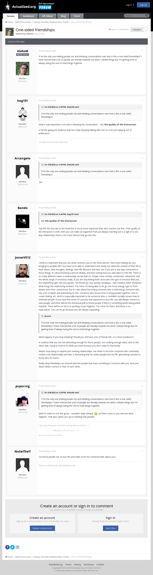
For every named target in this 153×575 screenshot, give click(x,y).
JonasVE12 (22, 257)
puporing (22, 386)
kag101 (22, 101)
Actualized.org (55, 564)
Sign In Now (110, 528)
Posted (48, 50)
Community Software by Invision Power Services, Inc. (76, 570)
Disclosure (89, 564)
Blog (63, 16)
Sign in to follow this (120, 29)
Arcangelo (22, 158)
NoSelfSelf (22, 451)
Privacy (77, 564)
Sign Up (143, 4)
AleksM (29, 33)
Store (77, 16)
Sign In (130, 5)
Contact (100, 564)
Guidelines (28, 16)
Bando (23, 208)
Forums (11, 16)
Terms (68, 564)
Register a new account (42, 528)
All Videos (47, 16)
